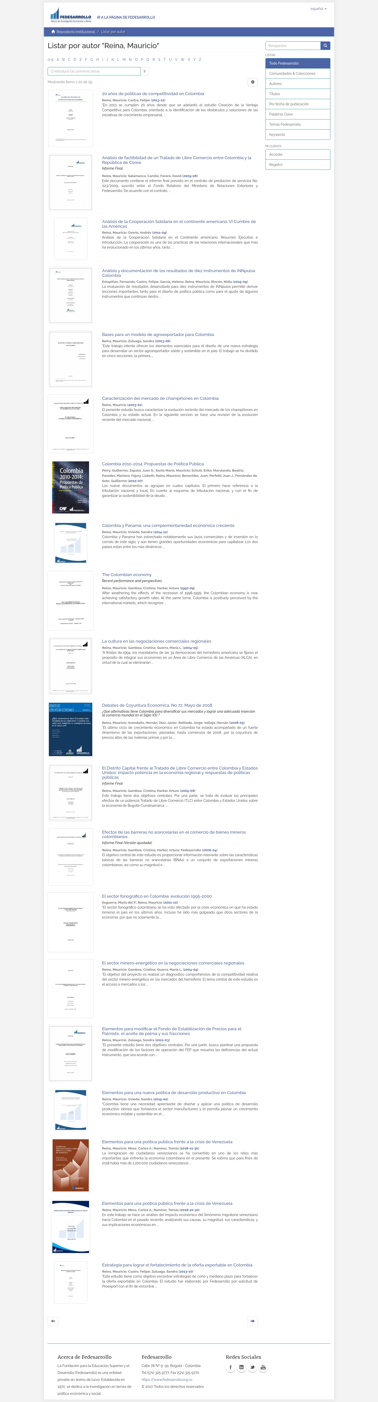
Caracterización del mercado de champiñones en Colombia (160, 398)
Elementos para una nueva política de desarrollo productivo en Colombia (174, 1092)
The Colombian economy (127, 574)
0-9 (50, 60)
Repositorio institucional (76, 32)
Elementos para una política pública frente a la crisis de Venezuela (167, 1141)
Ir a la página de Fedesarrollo (126, 17)
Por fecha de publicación (289, 104)
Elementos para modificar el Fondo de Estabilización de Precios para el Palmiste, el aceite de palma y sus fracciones (171, 1031)
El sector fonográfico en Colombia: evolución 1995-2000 (157, 896)
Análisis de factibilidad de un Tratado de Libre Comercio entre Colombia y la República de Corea (176, 160)
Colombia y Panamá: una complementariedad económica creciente (168, 525)
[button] (318, 8)
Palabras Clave (281, 114)
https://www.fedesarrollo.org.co (167, 1380)
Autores (275, 84)
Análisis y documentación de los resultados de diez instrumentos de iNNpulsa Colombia (178, 273)
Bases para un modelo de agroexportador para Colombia (158, 334)
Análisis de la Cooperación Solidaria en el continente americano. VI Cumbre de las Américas (179, 224)
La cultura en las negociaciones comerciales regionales (156, 641)
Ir (145, 71)
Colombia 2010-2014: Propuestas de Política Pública (153, 463)
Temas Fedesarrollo (285, 124)
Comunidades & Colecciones (292, 73)
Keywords (277, 135)
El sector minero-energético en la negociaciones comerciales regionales (173, 962)
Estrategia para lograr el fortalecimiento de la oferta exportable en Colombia (177, 1264)
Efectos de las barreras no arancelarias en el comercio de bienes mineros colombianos (174, 834)
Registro (276, 165)
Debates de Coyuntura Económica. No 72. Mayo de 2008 (157, 705)
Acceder (276, 154)
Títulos (274, 94)
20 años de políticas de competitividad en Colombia (153, 93)
